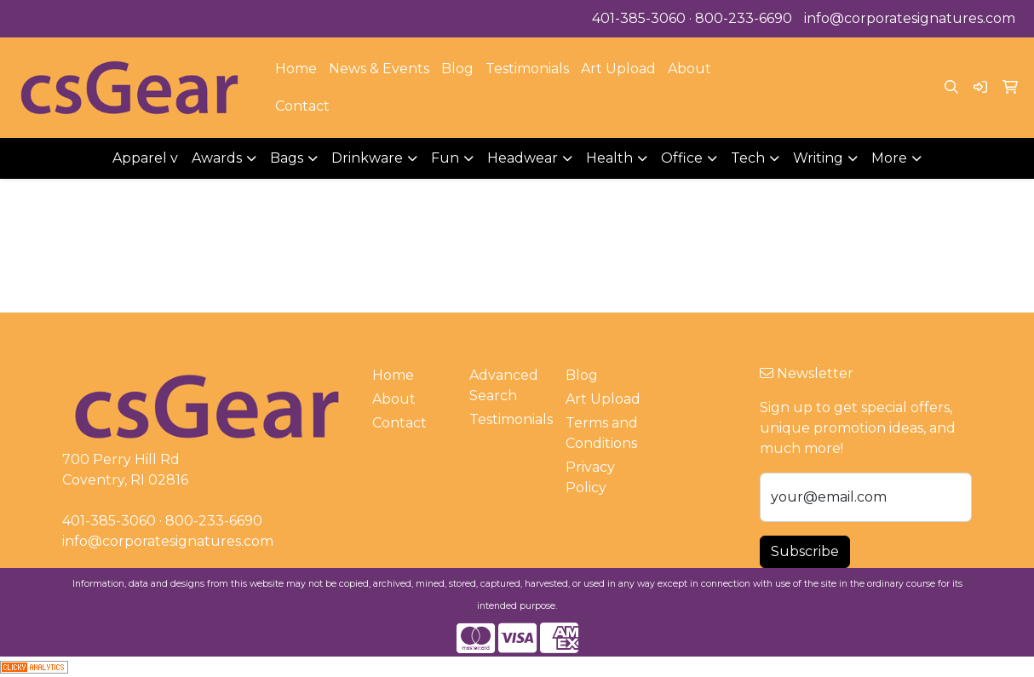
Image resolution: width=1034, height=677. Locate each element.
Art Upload (618, 68)
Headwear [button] (522, 158)
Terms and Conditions (602, 433)
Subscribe (805, 551)
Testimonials (527, 68)
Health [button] (609, 158)
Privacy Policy (590, 477)
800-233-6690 (743, 18)
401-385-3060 (639, 18)
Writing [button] (818, 158)
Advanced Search (503, 385)
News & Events (379, 68)
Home (296, 68)
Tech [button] (748, 158)
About (689, 68)
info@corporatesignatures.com (909, 18)
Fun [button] (445, 158)
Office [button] (682, 158)
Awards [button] (217, 158)
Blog (457, 68)
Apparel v (145, 158)
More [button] (889, 158)
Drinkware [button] (367, 158)
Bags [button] (286, 158)
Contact (302, 106)
